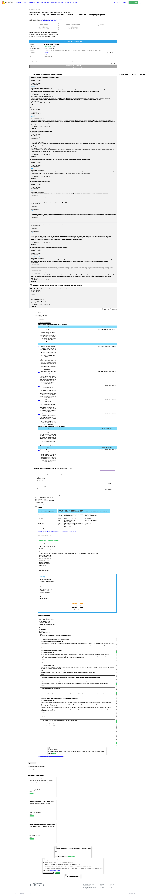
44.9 (32, 256)
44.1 (32, 232)
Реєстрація (133, 3)
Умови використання (40, 894)
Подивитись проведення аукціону (107, 470)
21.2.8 (32, 297)
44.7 (32, 210)
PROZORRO (19, 3)
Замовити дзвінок (117, 4)
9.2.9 (40, 256)
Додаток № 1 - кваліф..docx (48, 346)
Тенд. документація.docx (48, 413)
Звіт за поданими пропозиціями (36, 766)
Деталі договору (44, 601)
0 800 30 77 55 (116, 2)
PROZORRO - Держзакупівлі (88, 884)
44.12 (32, 168)
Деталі (43, 647)
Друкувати (32, 763)
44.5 (34, 86)
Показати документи (44, 560)
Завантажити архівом (44, 322)
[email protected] (48, 58)
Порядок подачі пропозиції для (48, 531)
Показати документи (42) (45, 632)
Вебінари (111, 886)
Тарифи (110, 887)
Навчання (68, 3)
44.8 (32, 190)
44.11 (37, 256)
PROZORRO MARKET (29, 3)
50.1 (34, 116)
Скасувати (61, 856)
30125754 (46, 52)
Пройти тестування (48, 873)
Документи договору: (45, 596)
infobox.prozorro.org (55, 871)
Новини (101, 886)
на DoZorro (59, 19)
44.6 (32, 86)
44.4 (32, 116)
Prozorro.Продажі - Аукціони (89, 887)
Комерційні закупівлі (43, 3)
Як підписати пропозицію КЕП (68, 531)
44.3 (34, 139)
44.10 (34, 256)
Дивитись (32, 793)
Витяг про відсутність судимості (73, 65)
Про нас (102, 889)
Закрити (57, 873)
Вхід (124, 3)
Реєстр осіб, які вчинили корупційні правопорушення (73, 67)
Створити (72, 856)
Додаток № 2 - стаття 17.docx (48, 359)
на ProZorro (52, 19)
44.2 (32, 139)
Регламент (111, 884)
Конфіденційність (32, 894)
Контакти (75, 3)
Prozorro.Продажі (57, 3)
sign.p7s (48, 329)
